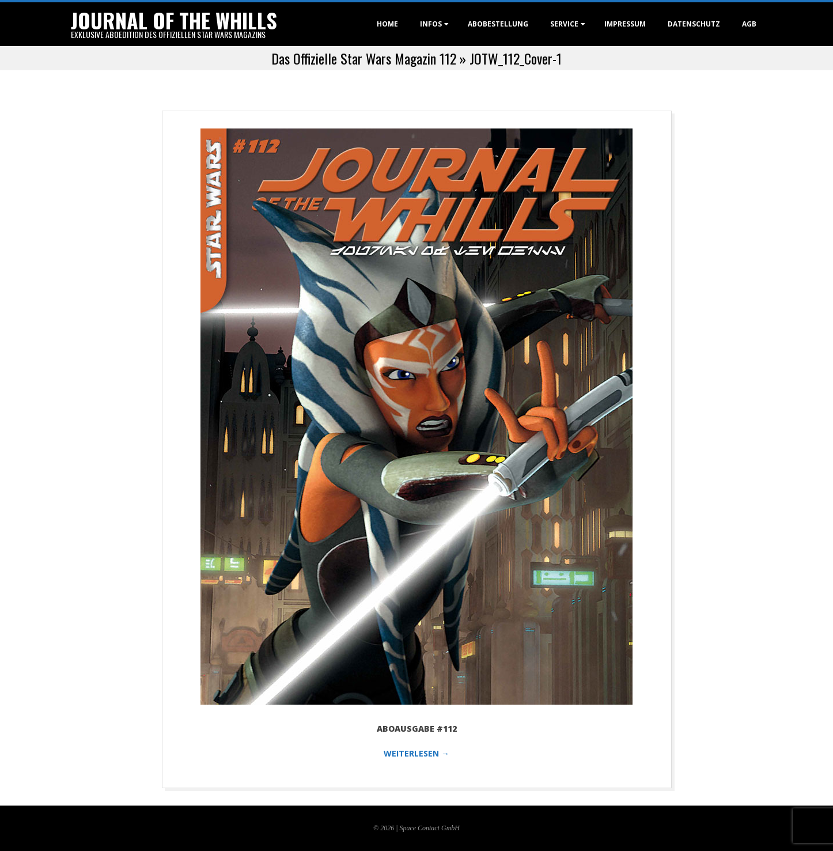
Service (564, 24)
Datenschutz (694, 24)
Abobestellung (498, 24)
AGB (749, 24)
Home (387, 24)
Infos (431, 24)
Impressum (625, 24)
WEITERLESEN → (416, 753)
